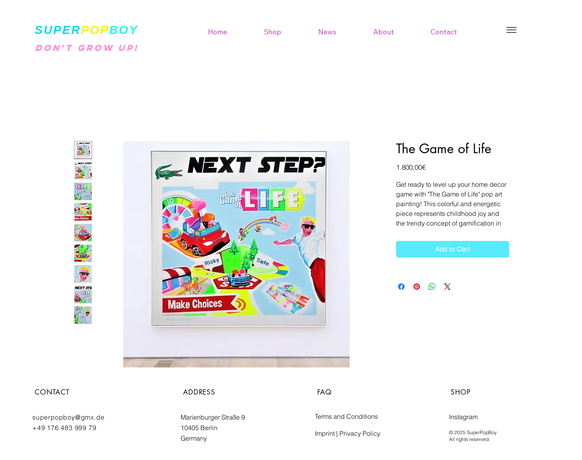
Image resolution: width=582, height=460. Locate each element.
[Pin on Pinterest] (417, 286)
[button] (511, 30)
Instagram (463, 417)
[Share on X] (447, 286)
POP (95, 29)
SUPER (58, 29)
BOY (123, 29)
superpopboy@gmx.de (68, 417)
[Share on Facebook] (401, 286)
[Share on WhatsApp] (432, 286)
